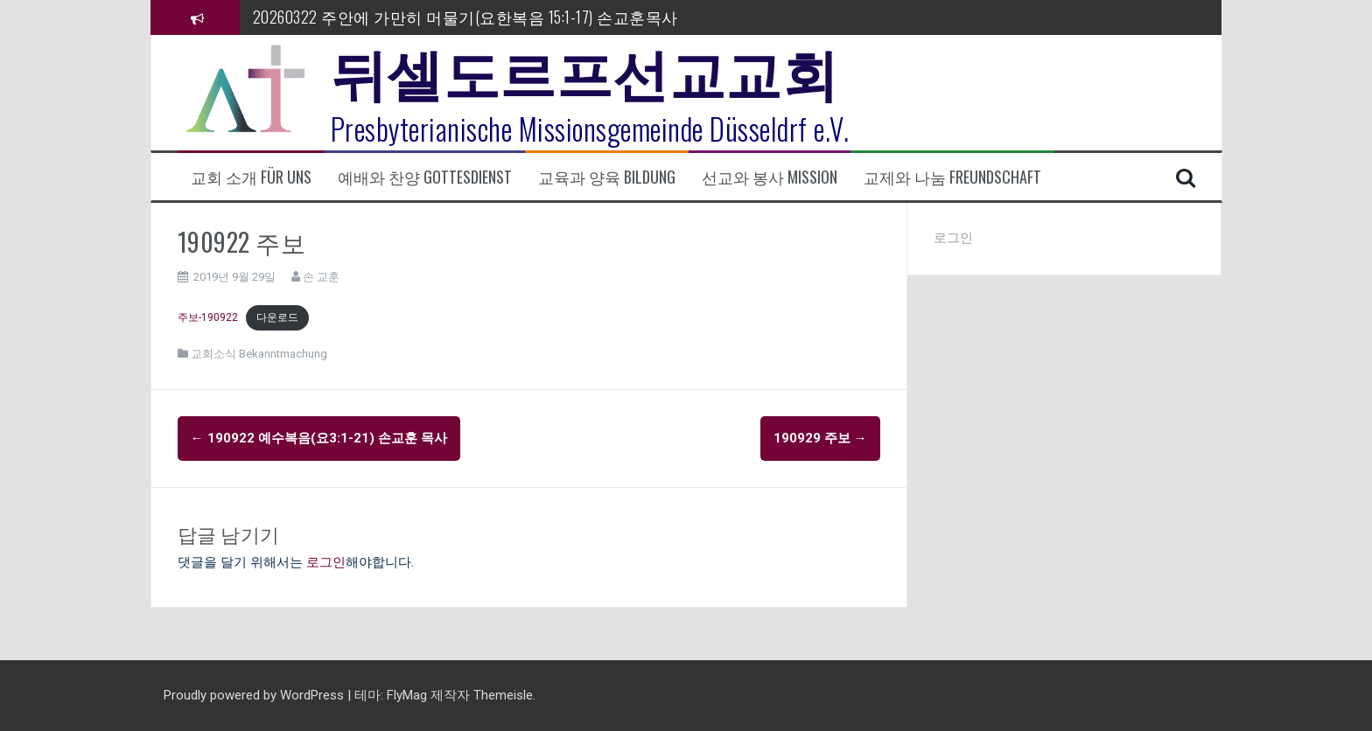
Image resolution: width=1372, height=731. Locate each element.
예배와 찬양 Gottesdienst (425, 177)
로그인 (326, 562)
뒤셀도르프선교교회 (585, 70)
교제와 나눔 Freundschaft (952, 177)
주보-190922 (208, 317)
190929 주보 (820, 438)
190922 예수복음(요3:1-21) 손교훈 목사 (319, 438)
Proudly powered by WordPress (255, 695)
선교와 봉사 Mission (769, 177)
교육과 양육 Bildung (607, 177)
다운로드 (277, 317)
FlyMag (407, 695)
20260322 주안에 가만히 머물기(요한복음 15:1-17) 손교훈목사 (465, 16)
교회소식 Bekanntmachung (259, 353)
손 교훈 (321, 276)
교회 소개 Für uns (251, 177)
